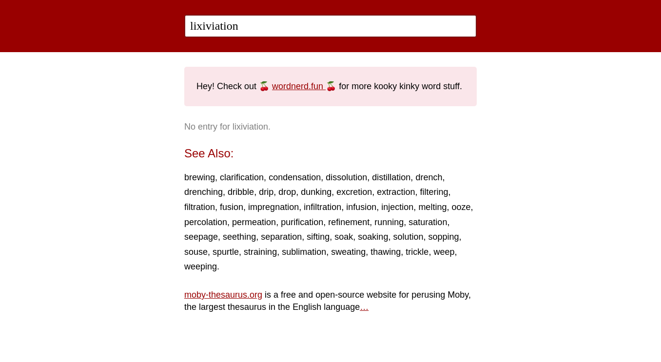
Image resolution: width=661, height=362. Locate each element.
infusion (361, 207)
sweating (348, 252)
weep (443, 252)
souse (196, 252)
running (389, 222)
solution (408, 237)
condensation (295, 177)
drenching (203, 192)
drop (287, 192)
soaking (373, 237)
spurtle (226, 252)
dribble (241, 192)
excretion (354, 192)
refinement (348, 222)
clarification (242, 177)
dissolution (346, 177)
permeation (254, 222)
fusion (231, 207)
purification (302, 222)
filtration (199, 207)
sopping (443, 237)
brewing (199, 177)
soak (343, 237)
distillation (391, 177)
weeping (200, 266)
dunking (316, 192)
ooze (460, 207)
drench (428, 177)
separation (281, 237)
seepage (201, 237)
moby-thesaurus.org (223, 295)
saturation (427, 222)
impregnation (273, 207)
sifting (318, 237)
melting (432, 207)
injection (397, 207)
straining (260, 252)
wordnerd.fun (299, 86)
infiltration (322, 207)
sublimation (304, 252)
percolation (205, 222)
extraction (396, 192)
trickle (417, 252)
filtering (434, 192)
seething (239, 237)
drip (266, 192)
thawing (385, 252)
